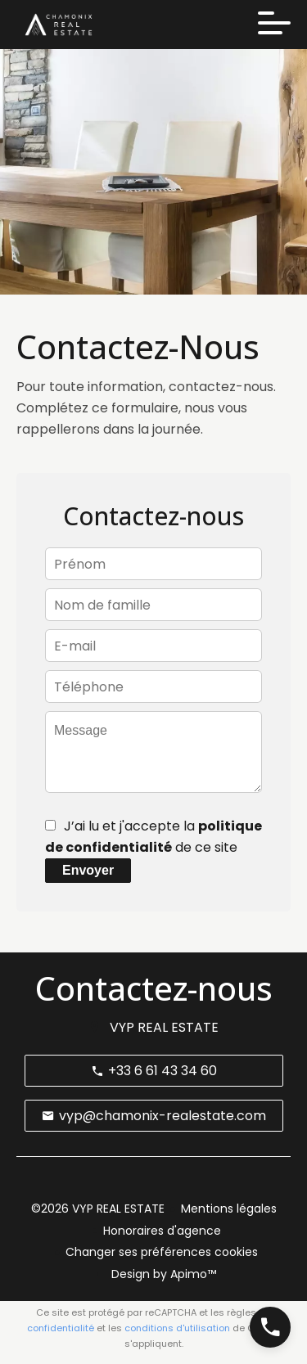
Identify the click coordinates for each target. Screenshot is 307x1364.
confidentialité (60, 1328)
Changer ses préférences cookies (161, 1252)
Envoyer (88, 870)
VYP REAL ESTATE (164, 1027)
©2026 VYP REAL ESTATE (98, 1208)
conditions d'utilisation (177, 1328)
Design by (162, 1274)
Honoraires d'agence (162, 1230)
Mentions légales (229, 1208)
